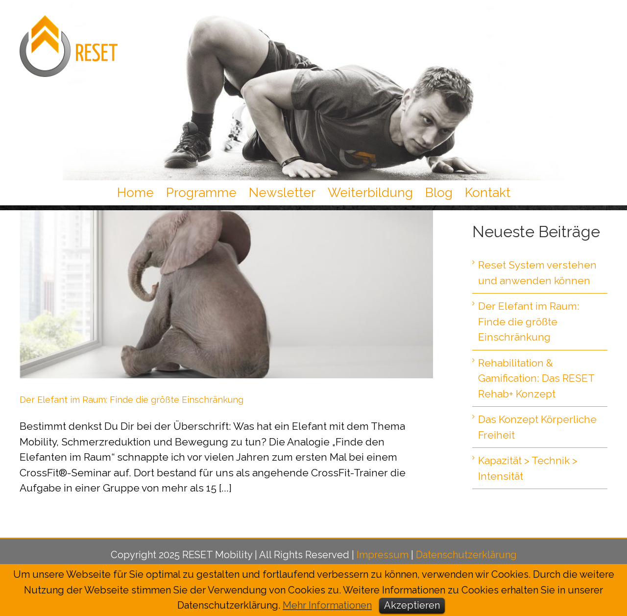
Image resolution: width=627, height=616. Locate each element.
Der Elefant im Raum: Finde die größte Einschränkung (131, 399)
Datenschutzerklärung (466, 555)
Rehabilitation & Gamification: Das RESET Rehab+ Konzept (536, 378)
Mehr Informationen (327, 605)
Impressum (383, 555)
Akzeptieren (412, 605)
